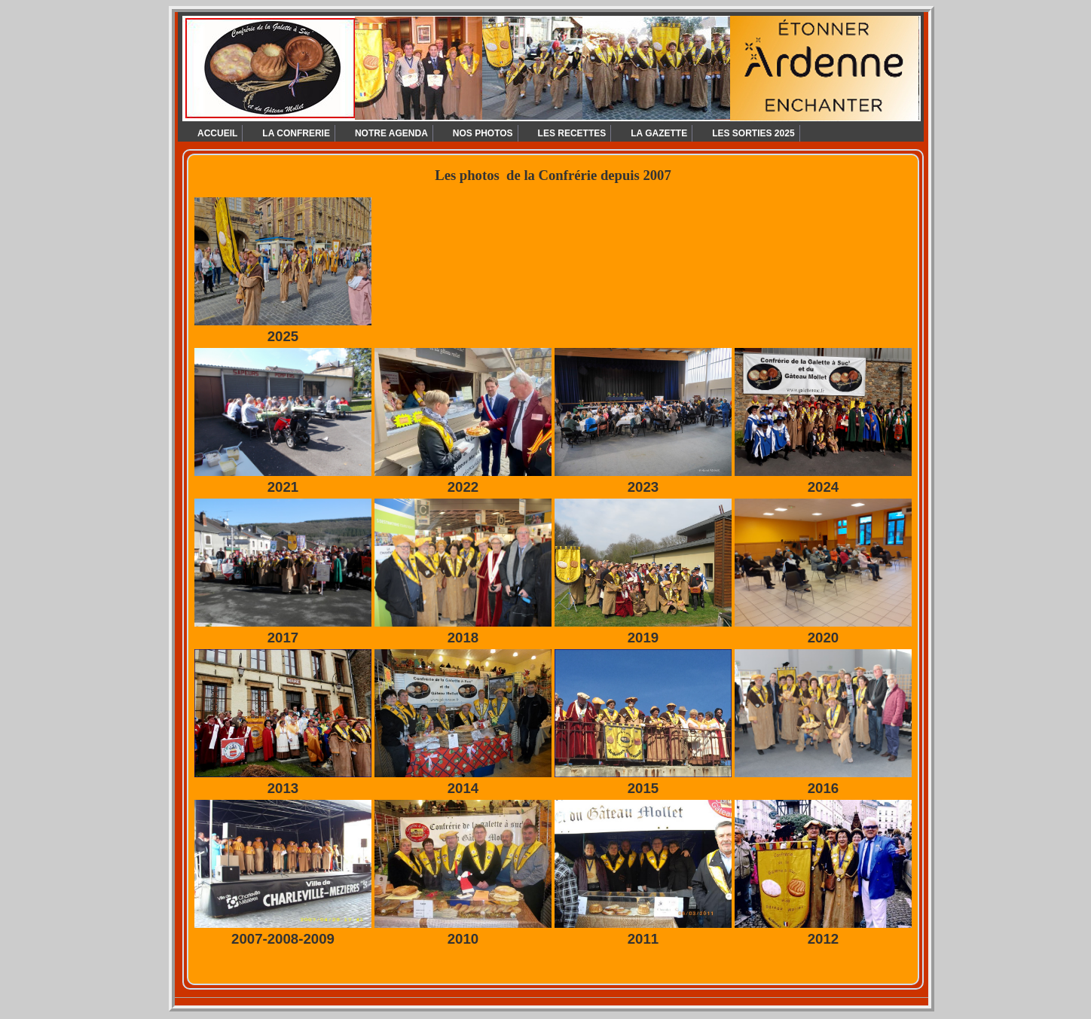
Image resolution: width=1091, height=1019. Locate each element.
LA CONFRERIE (296, 133)
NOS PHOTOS (483, 133)
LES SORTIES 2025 (753, 133)
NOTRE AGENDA (391, 133)
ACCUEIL (217, 133)
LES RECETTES (572, 133)
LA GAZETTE (659, 133)
